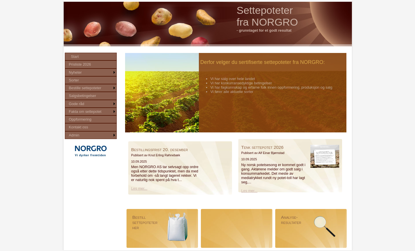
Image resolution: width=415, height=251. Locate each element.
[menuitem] (91, 56)
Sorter (74, 80)
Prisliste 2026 (80, 64)
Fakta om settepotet (85, 111)
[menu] (91, 96)
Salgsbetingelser (82, 96)
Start (75, 56)
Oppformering (80, 119)
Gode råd (76, 104)
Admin (74, 135)
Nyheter (75, 72)
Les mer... (139, 188)
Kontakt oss (78, 127)
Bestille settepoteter (85, 88)
